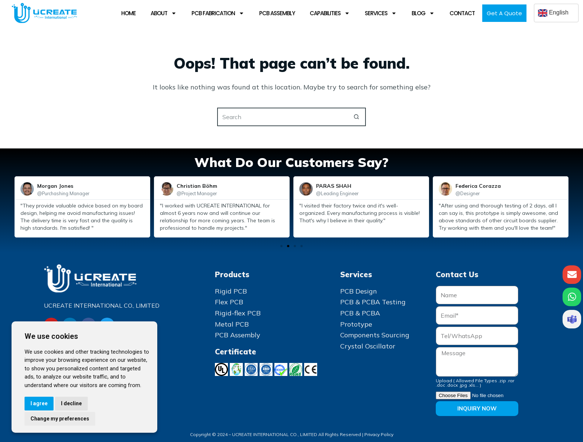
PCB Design (358, 291)
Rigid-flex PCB (238, 313)
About (164, 13)
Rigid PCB (231, 291)
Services (381, 13)
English (553, 13)
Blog (423, 13)
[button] (281, 246)
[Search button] (356, 117)
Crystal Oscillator (367, 346)
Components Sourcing (374, 335)
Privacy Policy (378, 434)
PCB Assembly (277, 13)
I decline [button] (71, 403)
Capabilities (330, 13)
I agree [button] (39, 403)
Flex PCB (229, 302)
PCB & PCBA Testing (373, 302)
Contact (462, 13)
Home (128, 13)
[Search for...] (282, 117)
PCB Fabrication (217, 13)
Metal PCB (232, 324)
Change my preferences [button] (59, 419)
